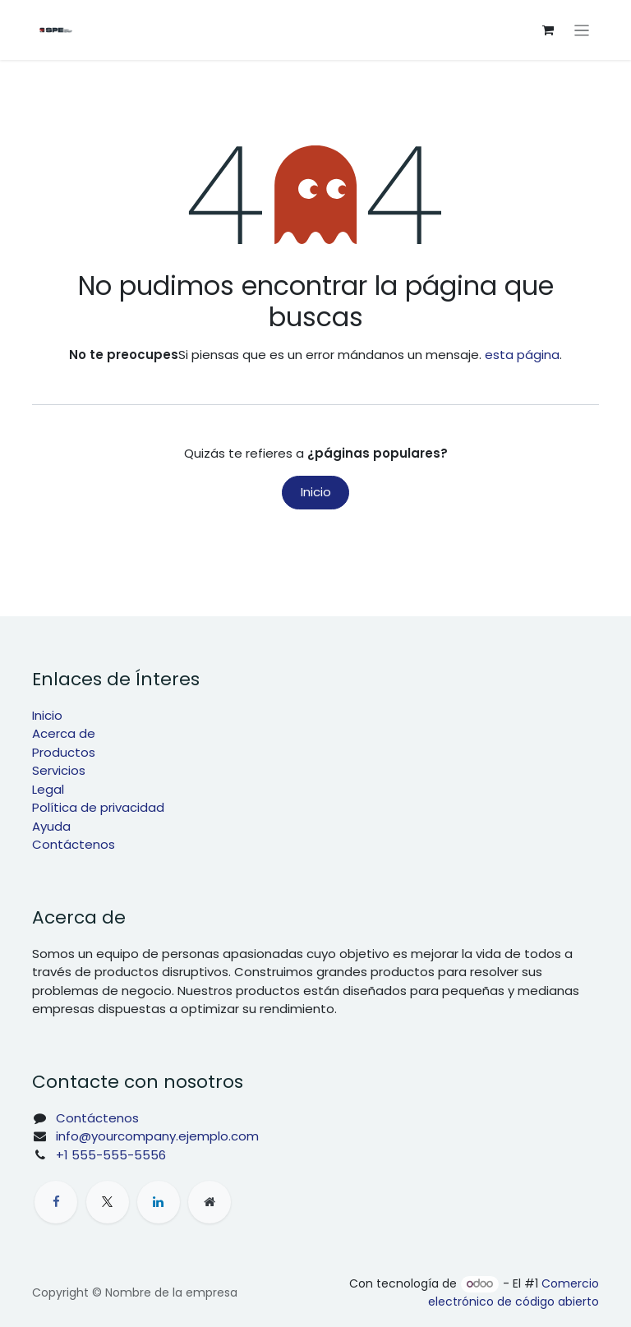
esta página (522, 354)
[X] (107, 1202)
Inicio (316, 491)
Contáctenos (73, 844)
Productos (63, 752)
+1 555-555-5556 (111, 1154)
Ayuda (51, 826)
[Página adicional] (209, 1202)
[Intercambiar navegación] (582, 30)
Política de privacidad (98, 807)
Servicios (58, 770)
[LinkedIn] (158, 1202)
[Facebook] (56, 1202)
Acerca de (63, 733)
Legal (48, 789)
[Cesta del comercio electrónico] (548, 30)
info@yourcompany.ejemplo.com (157, 1136)
